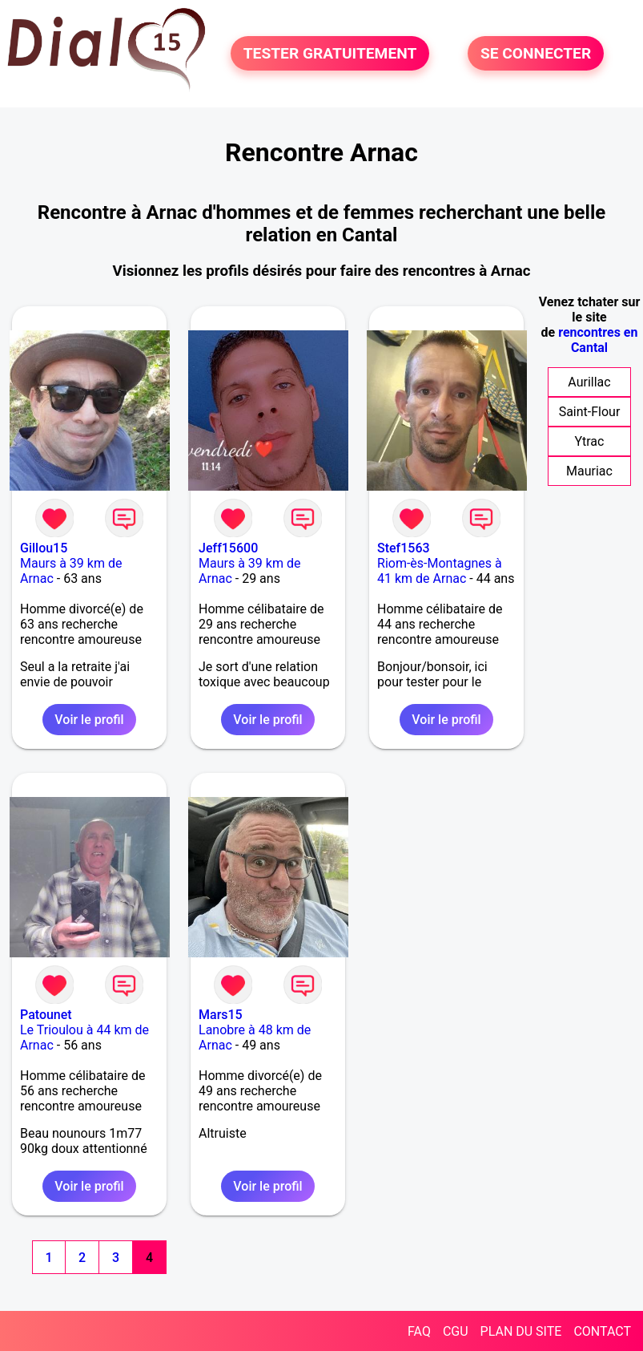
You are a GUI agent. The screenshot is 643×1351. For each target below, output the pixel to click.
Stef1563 (403, 548)
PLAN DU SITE (521, 1331)
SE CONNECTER (535, 53)
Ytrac (590, 441)
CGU (455, 1331)
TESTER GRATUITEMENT (330, 53)
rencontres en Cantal (597, 340)
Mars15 (221, 1014)
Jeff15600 (228, 548)
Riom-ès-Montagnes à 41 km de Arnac (439, 571)
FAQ (419, 1331)
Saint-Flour (590, 411)
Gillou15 (43, 548)
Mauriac (589, 471)
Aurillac (589, 382)
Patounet (46, 1014)
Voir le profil (88, 719)
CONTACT (602, 1331)
